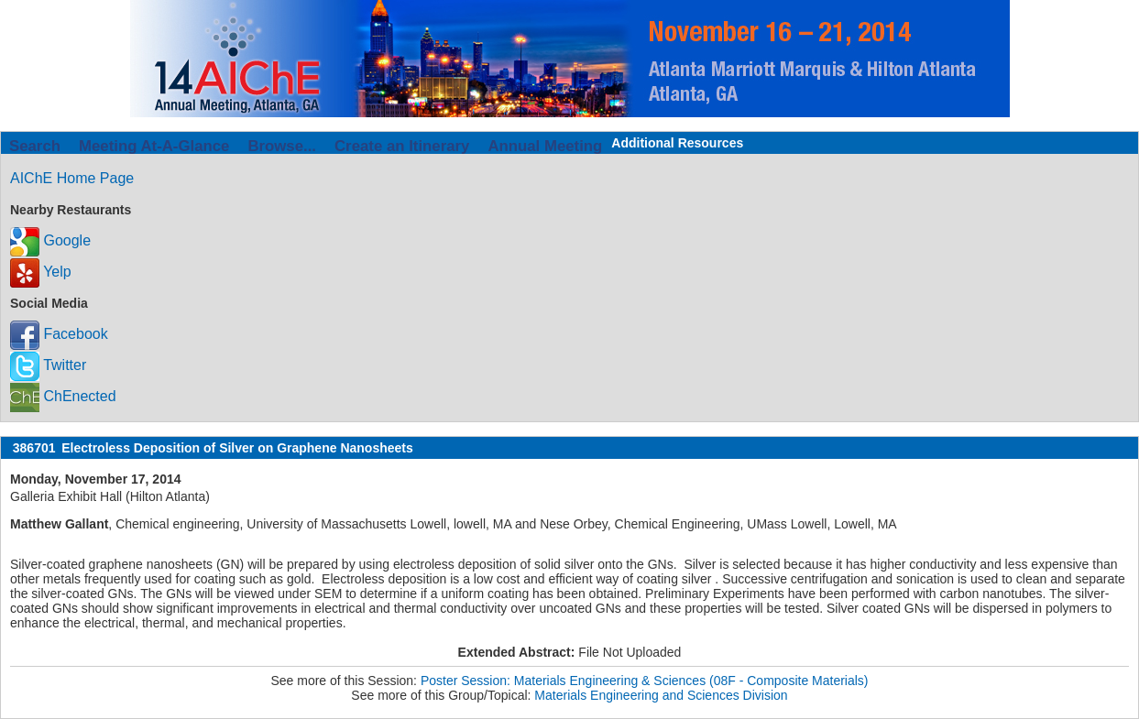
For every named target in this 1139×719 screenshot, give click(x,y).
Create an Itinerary (401, 146)
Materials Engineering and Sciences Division (660, 695)
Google (50, 240)
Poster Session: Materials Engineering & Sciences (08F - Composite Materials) (645, 680)
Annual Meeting (544, 146)
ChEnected (63, 396)
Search (34, 146)
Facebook (59, 334)
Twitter (48, 365)
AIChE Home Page (72, 178)
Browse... (281, 146)
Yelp (40, 271)
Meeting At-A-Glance (154, 146)
